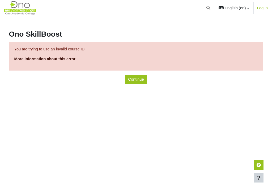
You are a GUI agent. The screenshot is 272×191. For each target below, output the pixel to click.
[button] (208, 8)
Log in (262, 8)
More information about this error (55, 59)
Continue (136, 79)
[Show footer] (259, 178)
